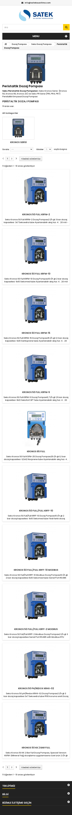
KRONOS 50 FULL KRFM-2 (36, 214)
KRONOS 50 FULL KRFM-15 (36, 333)
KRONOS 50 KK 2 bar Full (36, 747)
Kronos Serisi (18, 142)
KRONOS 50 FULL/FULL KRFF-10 (36, 510)
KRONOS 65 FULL (36, 451)
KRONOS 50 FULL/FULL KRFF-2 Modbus (36, 629)
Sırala (5, 149)
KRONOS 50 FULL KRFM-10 (36, 273)
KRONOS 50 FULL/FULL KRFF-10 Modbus (36, 570)
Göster (40, 149)
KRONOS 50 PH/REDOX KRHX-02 (36, 688)
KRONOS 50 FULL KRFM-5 (36, 392)
